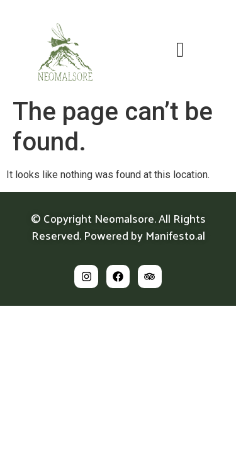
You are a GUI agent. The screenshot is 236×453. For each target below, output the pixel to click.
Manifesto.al (175, 235)
